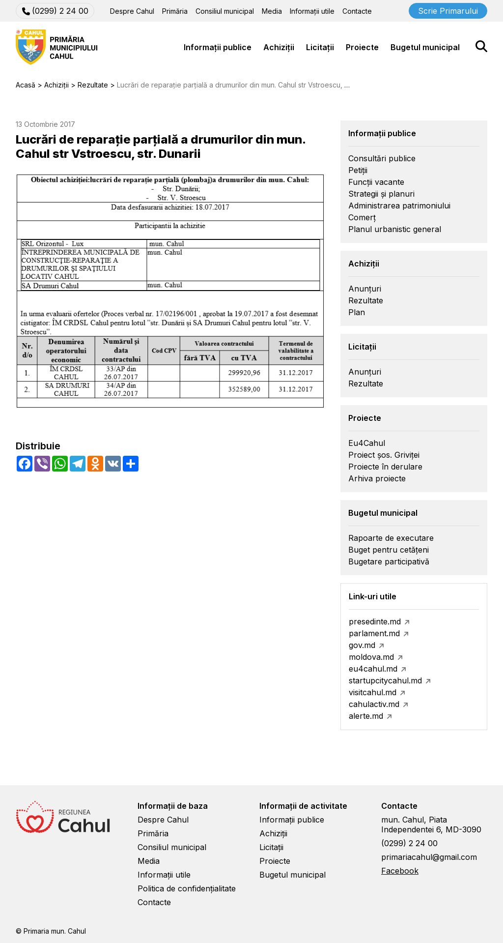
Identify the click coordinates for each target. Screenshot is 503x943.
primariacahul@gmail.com (429, 857)
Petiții (357, 170)
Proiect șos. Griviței (383, 455)
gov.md (362, 645)
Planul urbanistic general (394, 229)
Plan (356, 312)
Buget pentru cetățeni (388, 550)
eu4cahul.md (373, 669)
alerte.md (366, 716)
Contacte (357, 11)
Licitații (320, 47)
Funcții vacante (376, 182)
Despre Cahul (132, 11)
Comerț (362, 217)
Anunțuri (364, 289)
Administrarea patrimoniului (399, 205)
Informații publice (218, 47)
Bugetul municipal (425, 47)
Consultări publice (382, 158)
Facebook (400, 871)
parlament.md (374, 633)
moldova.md (371, 657)
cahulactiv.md (374, 704)
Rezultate (365, 300)
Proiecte (362, 47)
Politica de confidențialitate (187, 888)
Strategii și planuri (381, 194)
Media (272, 11)
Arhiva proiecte (377, 478)
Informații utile (312, 11)
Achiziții (278, 47)
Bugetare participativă (388, 561)
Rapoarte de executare (391, 538)
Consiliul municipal (225, 11)
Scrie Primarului (448, 11)
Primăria (175, 11)
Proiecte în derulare (385, 467)
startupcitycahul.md (385, 680)
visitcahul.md (372, 692)
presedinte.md (375, 621)
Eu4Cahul (366, 443)
